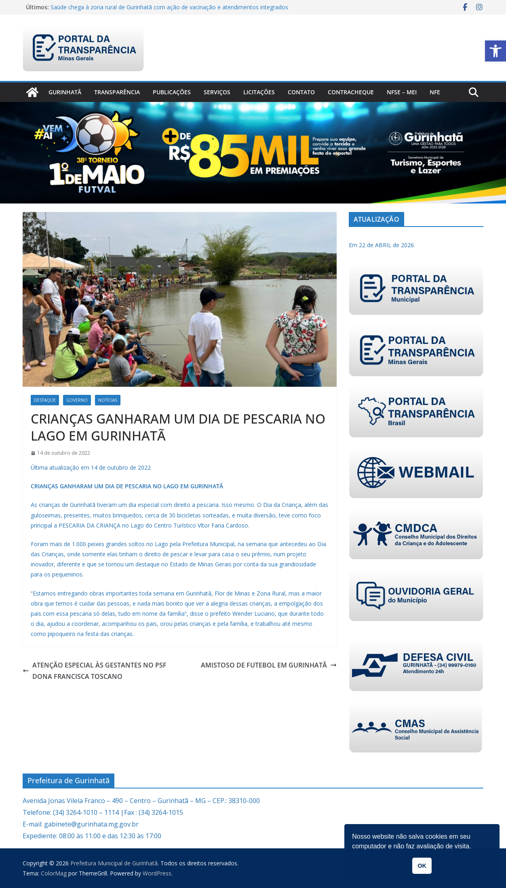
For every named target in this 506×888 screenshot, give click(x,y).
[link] (495, 50)
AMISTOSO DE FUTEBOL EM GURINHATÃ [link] (269, 665)
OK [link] (421, 866)
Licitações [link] (259, 92)
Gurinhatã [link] (64, 92)
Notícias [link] (107, 400)
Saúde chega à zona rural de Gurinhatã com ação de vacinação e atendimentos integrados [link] (169, 7)
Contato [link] (301, 92)
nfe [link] (435, 92)
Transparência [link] (117, 92)
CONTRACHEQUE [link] (351, 92)
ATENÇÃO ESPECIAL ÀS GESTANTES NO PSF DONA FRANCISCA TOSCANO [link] (95, 671)
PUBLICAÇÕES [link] (172, 92)
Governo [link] (77, 400)
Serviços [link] (217, 92)
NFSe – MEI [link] (402, 92)
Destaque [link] (45, 400)
